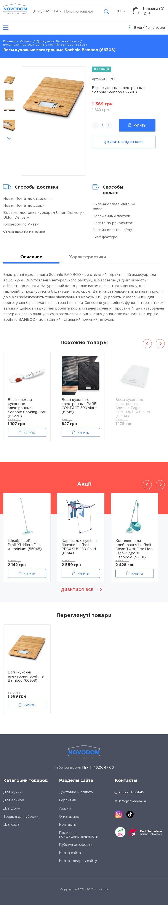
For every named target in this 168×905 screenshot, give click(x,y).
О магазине (69, 816)
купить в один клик (124, 142)
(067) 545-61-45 (47, 11)
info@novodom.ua (130, 801)
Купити (29, 573)
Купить (137, 125)
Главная (9, 41)
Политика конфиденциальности (78, 834)
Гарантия (67, 800)
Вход (138, 28)
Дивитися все (77, 590)
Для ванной (13, 800)
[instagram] (119, 814)
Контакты (68, 824)
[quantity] (102, 125)
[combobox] (122, 11)
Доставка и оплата (76, 792)
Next (9, 138)
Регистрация (155, 28)
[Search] (106, 11)
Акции (65, 808)
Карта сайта (70, 853)
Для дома (11, 808)
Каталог (26, 41)
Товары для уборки (20, 816)
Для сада (11, 824)
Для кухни (44, 41)
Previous (9, 69)
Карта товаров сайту (78, 861)
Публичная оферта (76, 844)
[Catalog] (5, 27)
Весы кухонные (67, 41)
